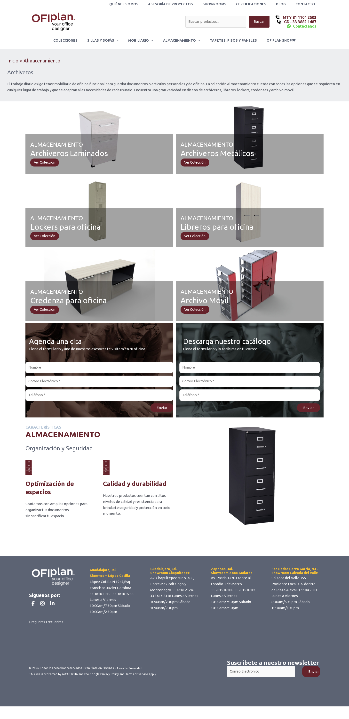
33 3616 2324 (182, 592)
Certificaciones (258, 4)
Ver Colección (45, 162)
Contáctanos (304, 26)
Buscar (259, 22)
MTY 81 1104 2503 (299, 17)
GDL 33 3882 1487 (299, 22)
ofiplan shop (273, 40)
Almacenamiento (180, 40)
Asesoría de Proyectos (183, 4)
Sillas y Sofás (107, 40)
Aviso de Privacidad (130, 680)
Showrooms (225, 4)
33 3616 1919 (100, 596)
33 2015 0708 (221, 592)
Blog (285, 4)
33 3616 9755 (123, 596)
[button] (121, 40)
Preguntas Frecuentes (47, 634)
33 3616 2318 (160, 598)
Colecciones (73, 40)
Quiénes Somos (139, 4)
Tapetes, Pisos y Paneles (229, 40)
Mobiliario (142, 40)
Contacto (307, 4)
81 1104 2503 (306, 592)
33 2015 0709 (244, 592)
